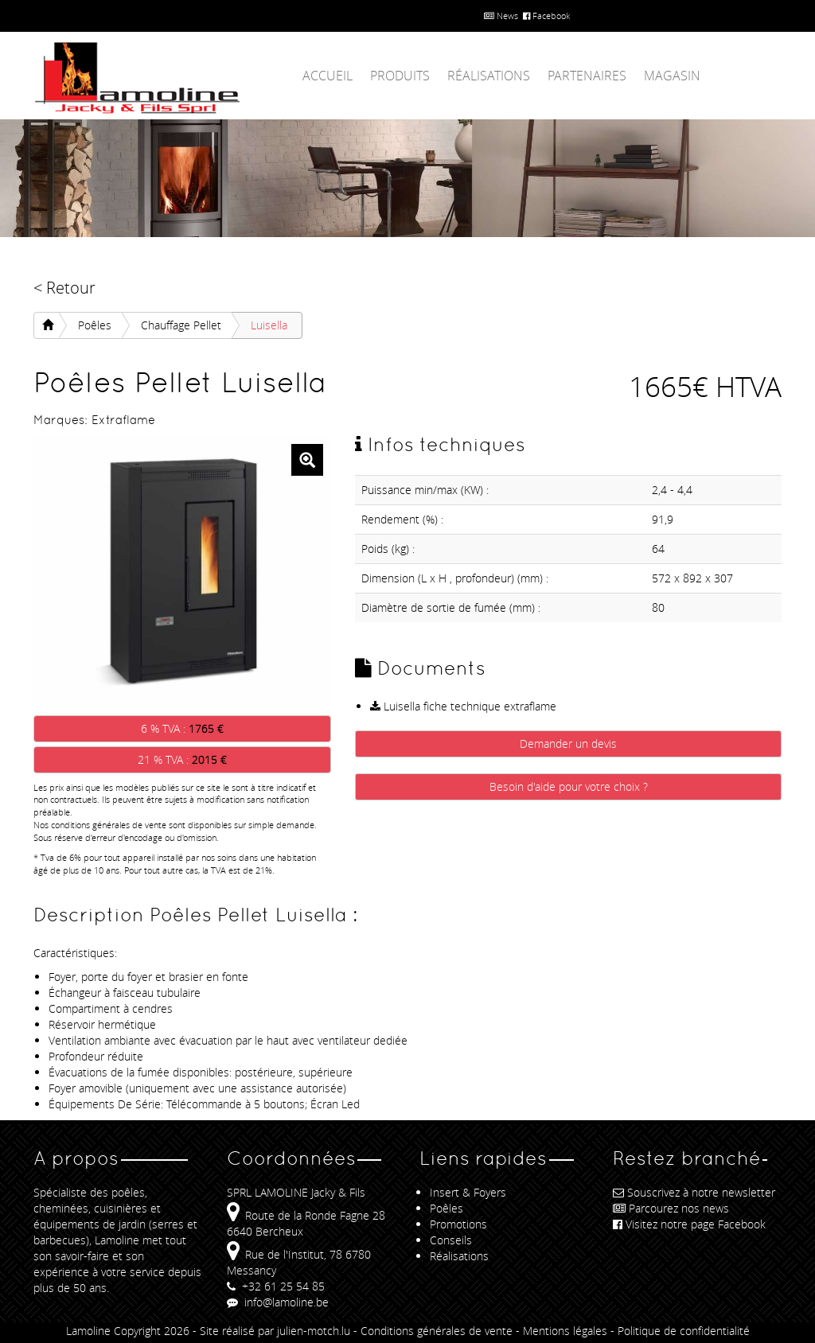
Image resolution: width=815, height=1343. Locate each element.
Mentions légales (565, 1330)
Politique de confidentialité (684, 1330)
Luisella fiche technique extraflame (463, 706)
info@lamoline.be (278, 1302)
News (501, 15)
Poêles (94, 325)
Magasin (672, 75)
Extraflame (123, 419)
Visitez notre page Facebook (689, 1224)
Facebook (546, 15)
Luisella (269, 325)
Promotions (458, 1224)
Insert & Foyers (468, 1192)
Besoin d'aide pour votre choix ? (568, 786)
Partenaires (587, 75)
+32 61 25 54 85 (276, 1286)
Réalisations (488, 75)
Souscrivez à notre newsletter (694, 1192)
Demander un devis (568, 743)
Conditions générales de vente (437, 1330)
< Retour (64, 287)
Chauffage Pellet (181, 325)
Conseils (451, 1240)
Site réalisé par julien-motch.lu (275, 1330)
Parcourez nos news (671, 1208)
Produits (400, 75)
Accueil (327, 75)
